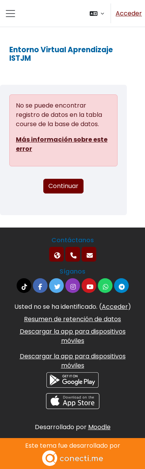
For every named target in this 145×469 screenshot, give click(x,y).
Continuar (63, 185)
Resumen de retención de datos (72, 319)
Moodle (99, 427)
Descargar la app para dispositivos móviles (73, 336)
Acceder (129, 13)
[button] (97, 13)
